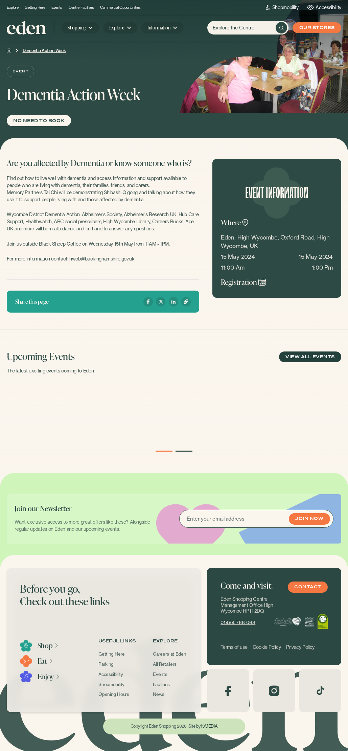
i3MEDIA (209, 726)
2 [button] (184, 451)
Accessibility (324, 7)
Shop (48, 645)
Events (56, 7)
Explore (13, 7)
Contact (307, 587)
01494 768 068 (238, 622)
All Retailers (165, 664)
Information (158, 27)
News (158, 694)
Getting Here (35, 7)
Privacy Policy (300, 647)
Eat (45, 661)
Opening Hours (113, 694)
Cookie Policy (267, 647)
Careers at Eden (169, 654)
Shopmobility (282, 7)
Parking (106, 664)
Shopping (77, 27)
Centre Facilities (81, 7)
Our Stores (317, 28)
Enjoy (49, 676)
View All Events (309, 357)
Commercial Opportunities (120, 7)
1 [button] (164, 451)
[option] (59, 414)
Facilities (161, 684)
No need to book (38, 121)
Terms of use (234, 647)
